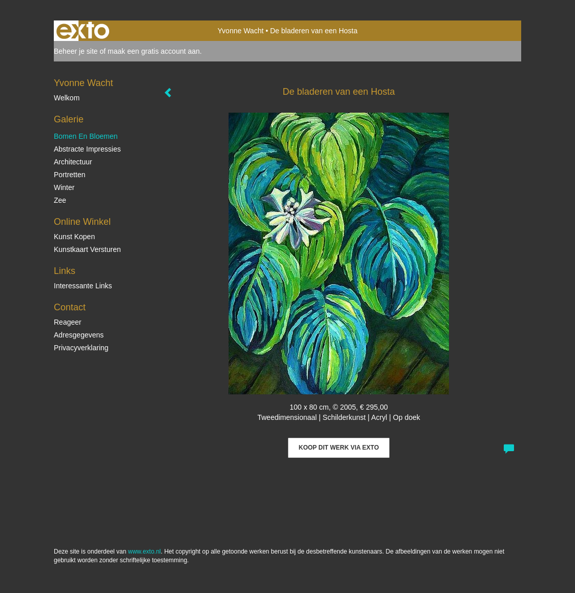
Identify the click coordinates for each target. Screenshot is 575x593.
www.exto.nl (144, 551)
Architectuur (73, 162)
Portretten (69, 175)
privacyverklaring (81, 348)
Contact (70, 307)
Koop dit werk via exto (339, 447)
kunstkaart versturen (87, 249)
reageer (67, 322)
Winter (64, 187)
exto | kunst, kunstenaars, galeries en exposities (83, 30)
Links (64, 271)
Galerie (69, 119)
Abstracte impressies (87, 149)
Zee (60, 200)
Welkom (66, 98)
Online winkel (82, 222)
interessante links (83, 286)
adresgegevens (79, 335)
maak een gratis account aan (154, 51)
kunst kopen (74, 236)
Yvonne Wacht (241, 31)
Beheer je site (76, 51)
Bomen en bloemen (86, 136)
